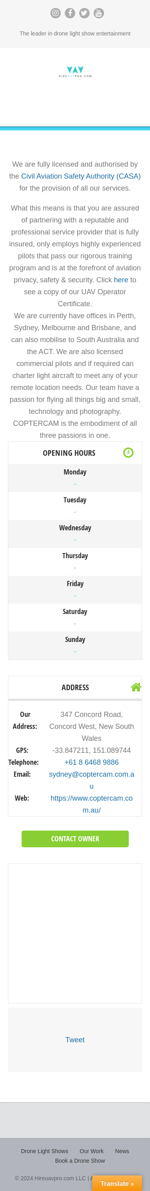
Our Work (92, 1151)
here (121, 280)
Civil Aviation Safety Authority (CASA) (81, 176)
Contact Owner (75, 839)
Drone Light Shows (44, 1151)
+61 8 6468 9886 (91, 762)
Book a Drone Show (80, 1161)
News (122, 1151)
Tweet (74, 1040)
